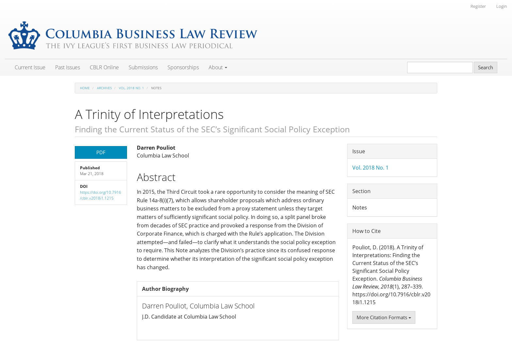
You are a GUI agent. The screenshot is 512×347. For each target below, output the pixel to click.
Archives (104, 88)
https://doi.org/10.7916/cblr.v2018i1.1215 (100, 195)
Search (485, 67)
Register (478, 6)
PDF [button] (100, 152)
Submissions (143, 67)
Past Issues (67, 67)
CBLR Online (104, 67)
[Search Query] (440, 67)
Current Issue (30, 67)
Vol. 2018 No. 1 (131, 88)
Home (85, 88)
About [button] (218, 67)
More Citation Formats (384, 317)
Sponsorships (183, 67)
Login (501, 6)
